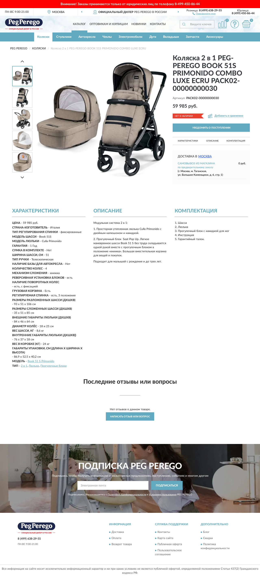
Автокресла (86, 36)
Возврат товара (122, 544)
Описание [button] (212, 141)
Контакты (158, 24)
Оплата (116, 538)
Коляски (43, 36)
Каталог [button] (79, 24)
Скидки (208, 538)
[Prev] (22, 61)
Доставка (118, 532)
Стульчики (64, 36)
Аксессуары (214, 36)
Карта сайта (165, 538)
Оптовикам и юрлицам (109, 24)
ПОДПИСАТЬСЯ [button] (167, 485)
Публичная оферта (169, 544)
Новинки (138, 24)
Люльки (34, 366)
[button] (204, 13)
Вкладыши (171, 36)
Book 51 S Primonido (41, 361)
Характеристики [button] (188, 141)
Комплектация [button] (235, 141)
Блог (206, 532)
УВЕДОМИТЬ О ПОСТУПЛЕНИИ (211, 128)
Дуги (152, 36)
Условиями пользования (163, 494)
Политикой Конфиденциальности (127, 494)
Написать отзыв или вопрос (130, 416)
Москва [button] (205, 156)
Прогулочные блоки (53, 366)
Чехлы (107, 36)
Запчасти (192, 36)
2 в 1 (24, 366)
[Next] (22, 177)
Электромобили (130, 36)
